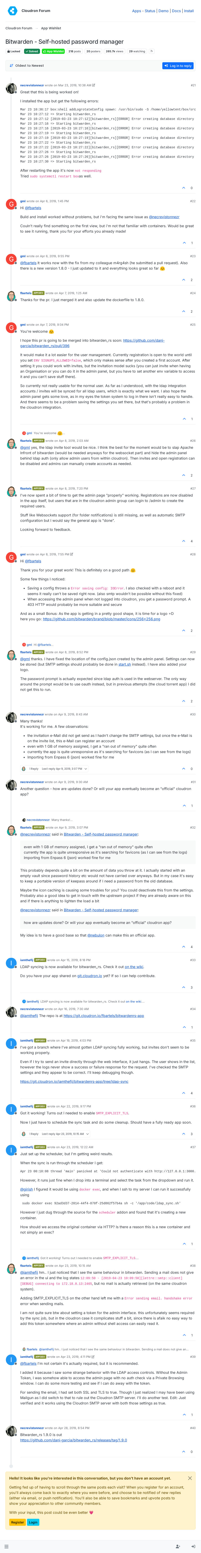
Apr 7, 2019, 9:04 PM (54, 324)
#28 (193, 554)
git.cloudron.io (89, 975)
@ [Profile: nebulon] (95, 935)
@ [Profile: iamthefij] (29, 1015)
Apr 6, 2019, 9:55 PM (54, 256)
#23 (193, 256)
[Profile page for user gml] (11, 204)
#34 (193, 1009)
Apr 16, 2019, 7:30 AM (73, 1009)
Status (150, 11)
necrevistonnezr (32, 85)
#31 (193, 782)
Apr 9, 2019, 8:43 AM (73, 714)
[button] (6, 1546)
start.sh (124, 664)
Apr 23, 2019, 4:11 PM (76, 1356)
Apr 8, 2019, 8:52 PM (73, 652)
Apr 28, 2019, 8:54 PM (73, 1428)
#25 (193, 324)
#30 (193, 714)
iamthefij (26, 960)
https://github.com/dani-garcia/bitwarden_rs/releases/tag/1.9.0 (73, 1440)
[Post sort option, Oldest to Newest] (26, 65)
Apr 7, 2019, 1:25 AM (73, 293)
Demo (164, 11)
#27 (193, 488)
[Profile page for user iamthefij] (11, 963)
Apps (136, 11)
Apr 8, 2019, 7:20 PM (73, 488)
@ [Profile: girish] (26, 1189)
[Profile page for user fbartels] (11, 296)
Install (189, 11)
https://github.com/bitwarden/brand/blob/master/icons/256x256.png (101, 619)
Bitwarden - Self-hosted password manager (101, 834)
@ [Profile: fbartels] (33, 208)
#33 (193, 960)
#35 (193, 1040)
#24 (193, 293)
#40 (193, 1428)
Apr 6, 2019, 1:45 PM (54, 201)
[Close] (190, 1478)
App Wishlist (53, 51)
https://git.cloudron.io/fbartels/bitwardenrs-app (104, 1015)
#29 (193, 652)
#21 (193, 85)
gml (23, 201)
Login (33, 1522)
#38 (193, 1265)
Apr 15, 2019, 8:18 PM (76, 960)
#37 (193, 1147)
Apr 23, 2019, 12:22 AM (77, 1147)
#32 (193, 827)
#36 (193, 1106)
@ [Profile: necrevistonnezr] (164, 217)
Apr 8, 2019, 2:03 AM (74, 440)
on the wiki (134, 966)
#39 (193, 1356)
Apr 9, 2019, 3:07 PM (73, 827)
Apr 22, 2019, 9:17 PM (76, 1106)
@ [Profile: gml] (25, 447)
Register (17, 1522)
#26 (193, 440)
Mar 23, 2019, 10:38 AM (74, 85)
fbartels (25, 293)
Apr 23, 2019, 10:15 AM (75, 1265)
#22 (193, 201)
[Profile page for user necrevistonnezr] (11, 88)
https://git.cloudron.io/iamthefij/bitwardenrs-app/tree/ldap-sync (74, 1081)
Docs (176, 11)
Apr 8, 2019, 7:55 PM (54, 554)
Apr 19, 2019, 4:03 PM (76, 1040)
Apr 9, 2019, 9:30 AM (73, 782)
